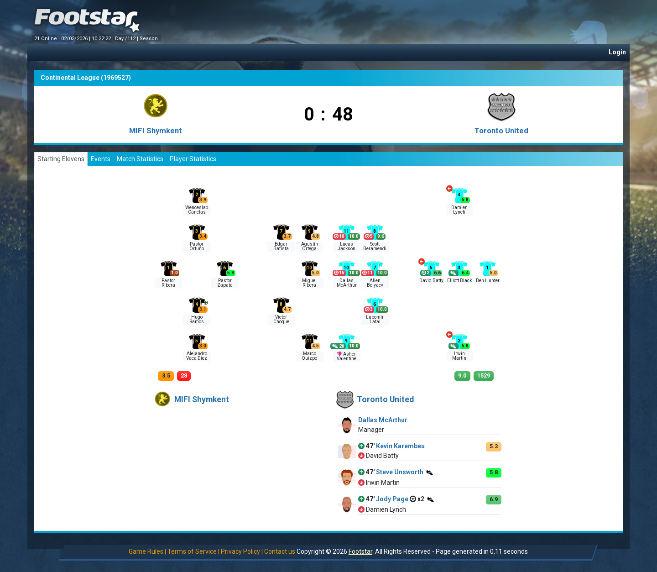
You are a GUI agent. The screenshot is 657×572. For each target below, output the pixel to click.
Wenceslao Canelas (196, 210)
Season (149, 39)
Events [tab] (100, 159)
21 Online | (47, 39)
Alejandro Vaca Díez (196, 356)
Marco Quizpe (309, 356)
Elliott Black (459, 280)
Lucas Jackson (346, 246)
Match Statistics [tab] (140, 159)
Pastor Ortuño (196, 246)
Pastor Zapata (225, 283)
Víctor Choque (281, 319)
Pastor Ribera (168, 283)
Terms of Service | (193, 551)
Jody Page (392, 499)
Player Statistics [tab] (193, 159)
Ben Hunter (488, 280)
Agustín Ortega (309, 246)
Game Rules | (147, 551)
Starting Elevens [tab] (60, 159)
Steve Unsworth (399, 472)
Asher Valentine (346, 356)
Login (617, 52)
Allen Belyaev (375, 283)
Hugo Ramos (196, 319)
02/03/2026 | (76, 39)
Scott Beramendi (374, 246)
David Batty (431, 280)
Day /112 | (127, 39)
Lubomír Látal (375, 319)
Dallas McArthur (347, 283)
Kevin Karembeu (400, 446)
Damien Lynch (459, 210)
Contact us (279, 551)
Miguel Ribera (309, 283)
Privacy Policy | (242, 551)
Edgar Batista (281, 246)
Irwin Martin (459, 356)
